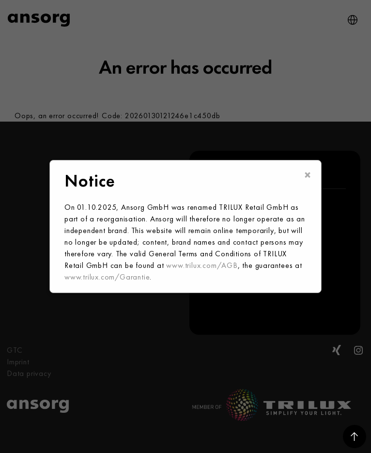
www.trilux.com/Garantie (107, 277)
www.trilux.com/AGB (201, 265)
